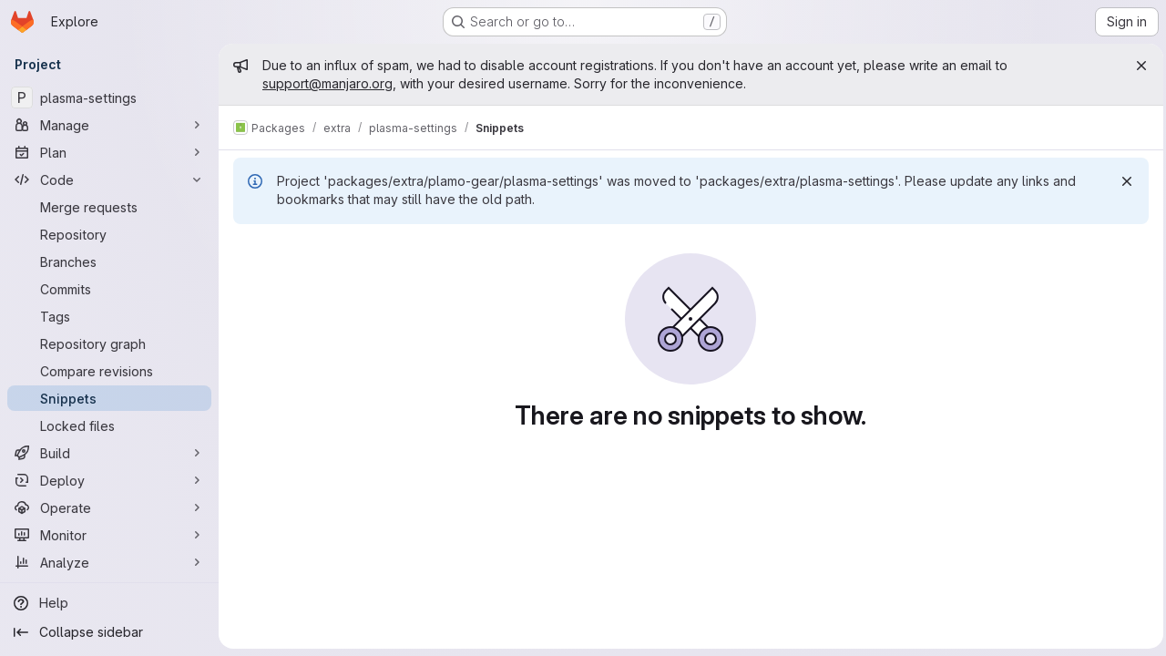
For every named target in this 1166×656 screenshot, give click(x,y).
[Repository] (109, 234)
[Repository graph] (109, 343)
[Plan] (109, 152)
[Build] (109, 453)
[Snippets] (109, 398)
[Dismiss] (1122, 181)
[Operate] (109, 507)
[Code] (109, 179)
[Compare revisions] (109, 371)
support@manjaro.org (327, 83)
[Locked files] (109, 425)
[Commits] (109, 289)
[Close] (1137, 66)
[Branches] (109, 261)
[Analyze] (109, 562)
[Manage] (109, 125)
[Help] (109, 603)
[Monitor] (109, 535)
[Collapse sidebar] (109, 632)
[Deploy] (109, 480)
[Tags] (109, 316)
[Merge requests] (109, 207)
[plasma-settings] (109, 97)
